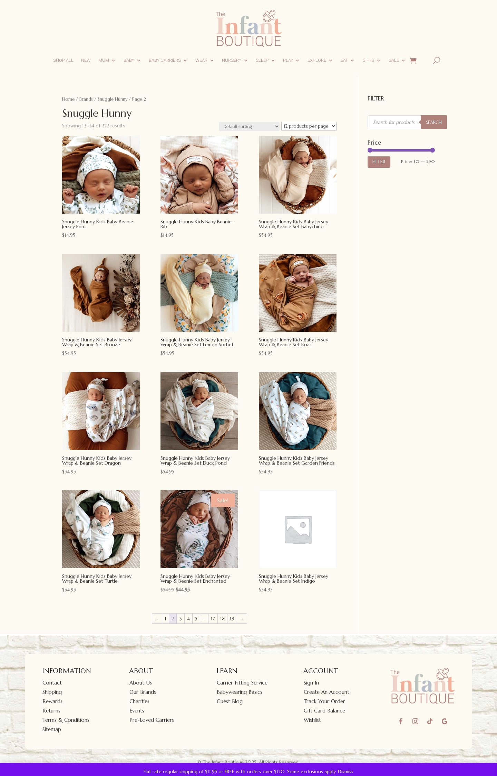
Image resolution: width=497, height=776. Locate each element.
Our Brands (142, 692)
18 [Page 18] (222, 618)
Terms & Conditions (65, 720)
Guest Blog (230, 701)
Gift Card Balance (324, 710)
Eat (344, 60)
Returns (51, 710)
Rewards (52, 701)
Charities (139, 701)
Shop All (63, 60)
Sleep (262, 60)
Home (68, 99)
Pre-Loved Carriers (151, 720)
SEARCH (434, 122)
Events (136, 710)
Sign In (311, 682)
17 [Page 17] (213, 618)
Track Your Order (324, 701)
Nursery (231, 60)
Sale (394, 60)
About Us (140, 682)
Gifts (368, 60)
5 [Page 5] (196, 618)
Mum (103, 60)
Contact (52, 682)
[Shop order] (249, 126)
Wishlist (312, 720)
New (86, 60)
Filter (379, 161)
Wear (201, 60)
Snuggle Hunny (112, 99)
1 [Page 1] (165, 618)
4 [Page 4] (188, 618)
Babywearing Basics (239, 692)
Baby (129, 60)
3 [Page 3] (180, 618)
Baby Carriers (165, 60)
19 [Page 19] (232, 618)
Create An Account (326, 692)
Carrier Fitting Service (242, 682)
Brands (86, 99)
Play (288, 60)
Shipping (52, 692)
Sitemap (51, 729)
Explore (317, 60)
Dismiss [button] (345, 771)
